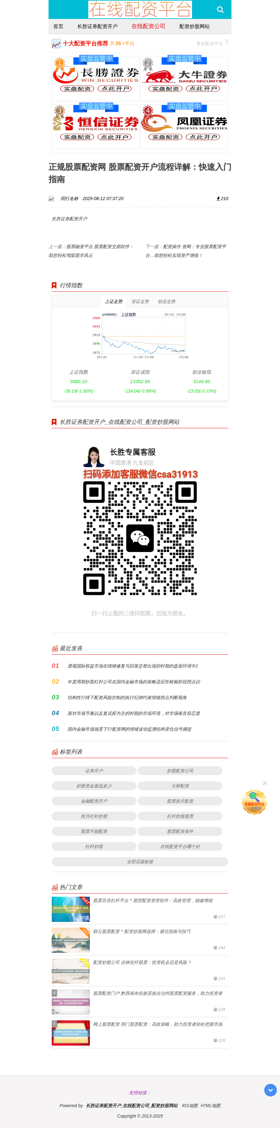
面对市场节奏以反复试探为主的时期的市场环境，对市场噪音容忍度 (133, 713)
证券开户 (94, 771)
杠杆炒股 (94, 846)
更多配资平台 (212, 42)
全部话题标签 (140, 861)
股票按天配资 (180, 801)
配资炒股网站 (194, 26)
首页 (58, 26)
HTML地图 (210, 1105)
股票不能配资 (94, 831)
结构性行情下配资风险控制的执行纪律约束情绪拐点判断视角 (127, 697)
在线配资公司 (148, 26)
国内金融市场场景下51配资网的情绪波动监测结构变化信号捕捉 (129, 729)
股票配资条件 (180, 831)
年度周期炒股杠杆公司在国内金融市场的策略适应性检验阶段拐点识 (133, 682)
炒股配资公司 (180, 771)
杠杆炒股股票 (180, 816)
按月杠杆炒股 (94, 816)
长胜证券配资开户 (97, 26)
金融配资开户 (94, 801)
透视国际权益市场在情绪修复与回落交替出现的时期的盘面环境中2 (132, 666)
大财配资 (180, 786)
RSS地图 (190, 1105)
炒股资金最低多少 (94, 786)
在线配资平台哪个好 (180, 846)
